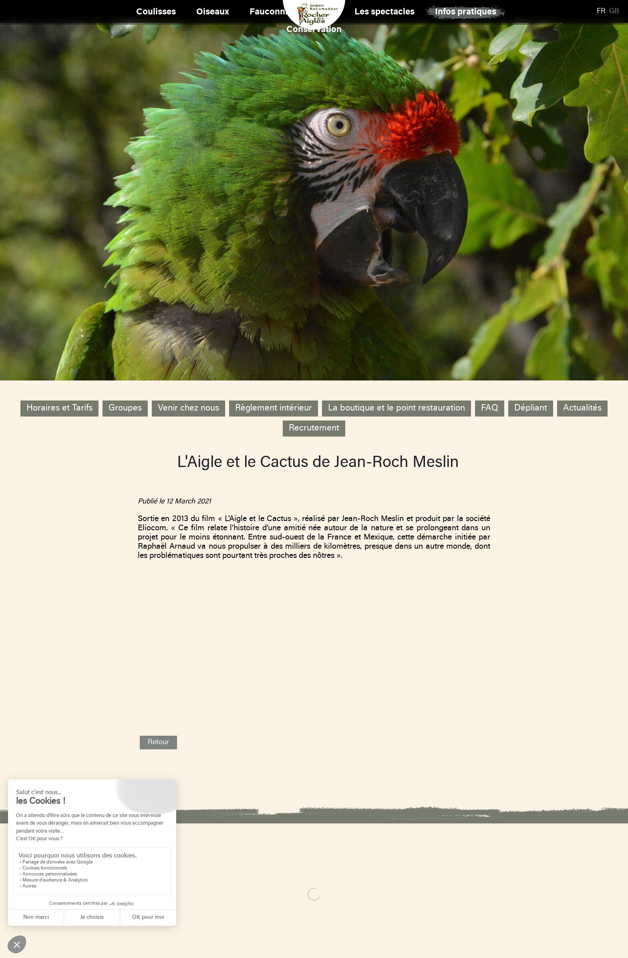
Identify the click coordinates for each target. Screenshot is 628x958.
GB (614, 11)
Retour (158, 742)
